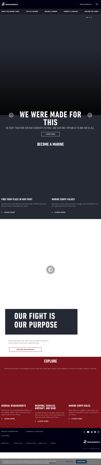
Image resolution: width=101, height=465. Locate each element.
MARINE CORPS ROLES (79, 405)
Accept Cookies (81, 461)
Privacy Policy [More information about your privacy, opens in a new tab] (52, 463)
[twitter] (84, 432)
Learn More (8, 212)
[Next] (90, 115)
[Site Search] (97, 4)
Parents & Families (71, 11)
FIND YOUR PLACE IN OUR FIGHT (16, 199)
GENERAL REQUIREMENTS (13, 405)
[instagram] (98, 432)
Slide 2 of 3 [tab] (89, 17)
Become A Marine (51, 11)
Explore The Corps (91, 11)
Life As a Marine (32, 11)
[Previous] (11, 115)
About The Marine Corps (10, 11)
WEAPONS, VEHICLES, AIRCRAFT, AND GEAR (45, 407)
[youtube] (88, 432)
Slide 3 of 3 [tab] (91, 17)
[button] (50, 269)
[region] (50, 462)
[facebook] (95, 432)
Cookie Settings (31, 443)
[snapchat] (92, 432)
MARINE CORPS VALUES (63, 199)
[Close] (98, 462)
